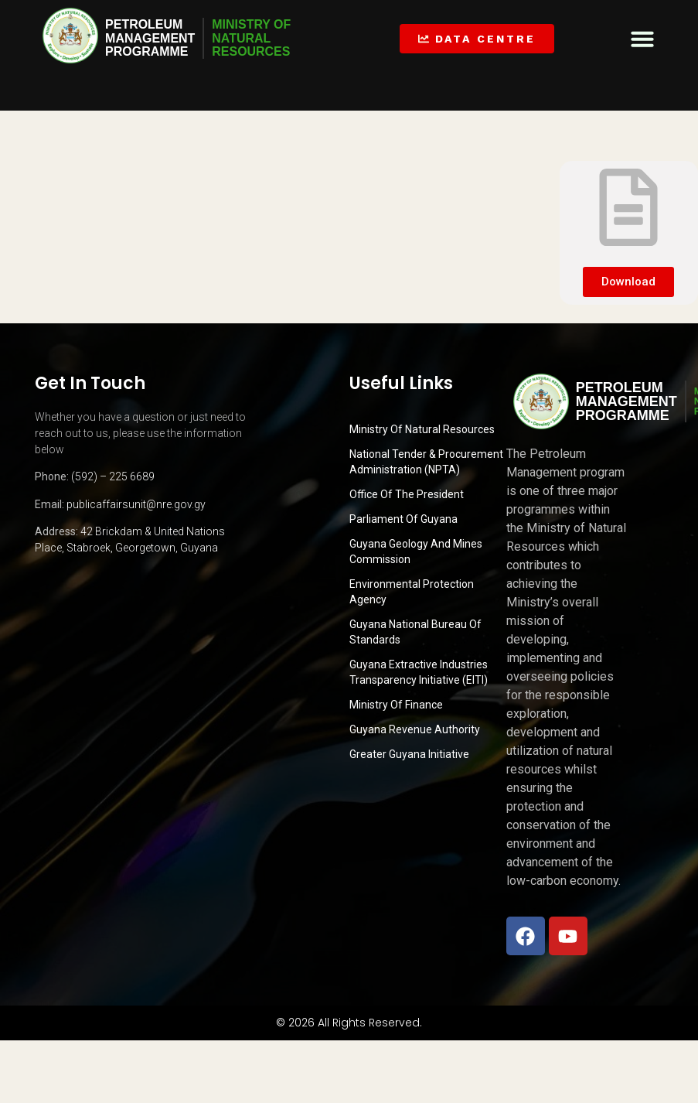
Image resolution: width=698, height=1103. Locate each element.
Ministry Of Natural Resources (422, 429)
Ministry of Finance (396, 704)
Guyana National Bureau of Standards (415, 632)
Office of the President (406, 494)
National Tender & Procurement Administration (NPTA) (426, 462)
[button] (642, 38)
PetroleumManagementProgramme (150, 38)
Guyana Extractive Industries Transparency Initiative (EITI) (418, 672)
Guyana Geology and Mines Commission (415, 551)
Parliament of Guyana (403, 519)
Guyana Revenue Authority (414, 729)
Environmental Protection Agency (411, 592)
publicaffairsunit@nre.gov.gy (136, 504)
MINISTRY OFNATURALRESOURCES (252, 38)
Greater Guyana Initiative (409, 754)
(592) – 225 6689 (113, 476)
